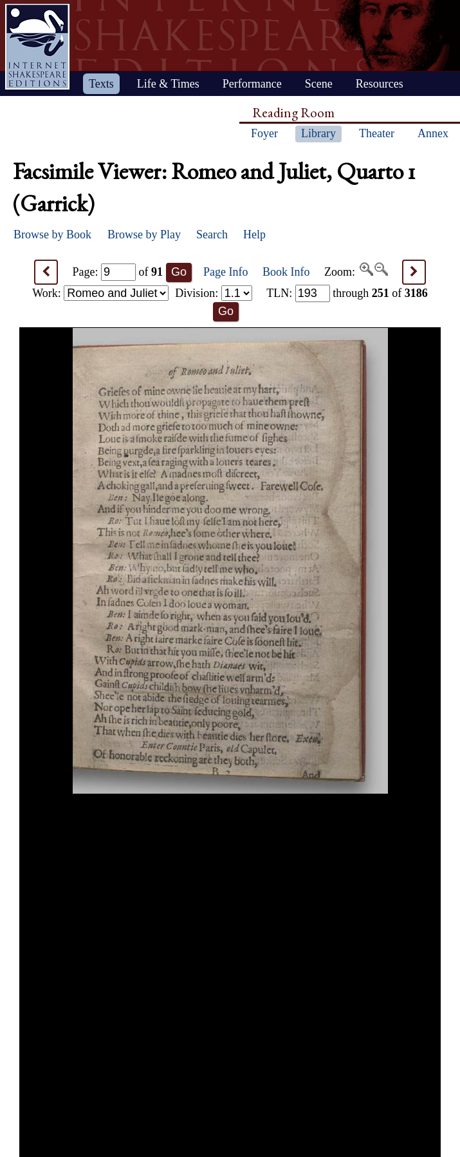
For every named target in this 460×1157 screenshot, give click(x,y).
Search (212, 234)
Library (318, 133)
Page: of (118, 271)
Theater (376, 133)
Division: (213, 293)
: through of (347, 293)
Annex (433, 133)
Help (254, 234)
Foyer (264, 133)
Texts (101, 83)
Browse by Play (144, 234)
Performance (252, 83)
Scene (319, 83)
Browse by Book (52, 234)
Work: (100, 293)
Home (37, 47)
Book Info (286, 271)
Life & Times (168, 83)
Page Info (225, 271)
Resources (379, 83)
